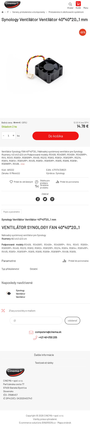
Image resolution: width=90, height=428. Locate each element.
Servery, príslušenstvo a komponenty (28, 12)
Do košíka (55, 136)
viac (23, 163)
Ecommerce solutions (30, 422)
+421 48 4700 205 (47, 337)
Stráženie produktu (44, 186)
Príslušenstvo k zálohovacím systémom (66, 12)
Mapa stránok (64, 422)
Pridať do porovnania (69, 182)
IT (8, 12)
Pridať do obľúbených (23, 182)
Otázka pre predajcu (45, 181)
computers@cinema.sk (48, 331)
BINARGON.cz (49, 422)
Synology (60, 173)
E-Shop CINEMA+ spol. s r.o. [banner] (12, 5)
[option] (45, 70)
